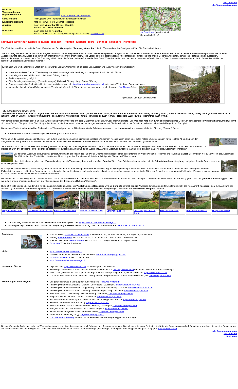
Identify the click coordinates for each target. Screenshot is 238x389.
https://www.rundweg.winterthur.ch (88, 84)
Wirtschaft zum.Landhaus (77, 234)
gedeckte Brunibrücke (196, 210)
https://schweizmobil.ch (75, 266)
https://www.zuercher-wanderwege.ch (67, 260)
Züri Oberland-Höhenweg (62, 317)
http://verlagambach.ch (160, 275)
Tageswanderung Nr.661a (109, 296)
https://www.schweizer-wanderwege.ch (97, 222)
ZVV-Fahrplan (97, 33)
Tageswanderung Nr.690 (125, 305)
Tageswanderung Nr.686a (111, 311)
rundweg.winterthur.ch (123, 269)
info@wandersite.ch (167, 328)
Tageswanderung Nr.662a (121, 293)
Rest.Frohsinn (65, 237)
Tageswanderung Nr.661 (134, 299)
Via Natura (124, 87)
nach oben (231, 336)
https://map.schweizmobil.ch (130, 225)
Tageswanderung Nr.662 (97, 302)
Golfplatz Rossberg (221, 210)
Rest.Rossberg (77, 240)
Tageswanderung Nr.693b (140, 287)
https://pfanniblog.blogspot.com (111, 254)
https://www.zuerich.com (155, 272)
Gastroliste (55, 243)
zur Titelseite (230, 2)
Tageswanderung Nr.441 (92, 314)
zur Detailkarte (147, 32)
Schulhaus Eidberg (116, 211)
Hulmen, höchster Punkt (91, 210)
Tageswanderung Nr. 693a (127, 284)
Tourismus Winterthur (60, 257)
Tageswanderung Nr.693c (136, 290)
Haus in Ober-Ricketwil (65, 210)
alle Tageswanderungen (224, 5)
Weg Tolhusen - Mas (12, 210)
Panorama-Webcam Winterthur (76, 15)
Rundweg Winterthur (110, 281)
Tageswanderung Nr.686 (116, 308)
